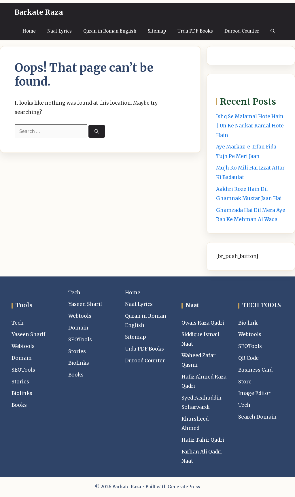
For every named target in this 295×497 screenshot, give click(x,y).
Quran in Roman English (109, 31)
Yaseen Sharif (29, 334)
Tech (18, 323)
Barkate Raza (38, 12)
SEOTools (23, 370)
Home (29, 31)
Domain (22, 358)
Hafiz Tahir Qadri (202, 440)
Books (19, 405)
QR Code (248, 358)
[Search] (96, 131)
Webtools (23, 346)
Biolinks (22, 393)
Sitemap (157, 31)
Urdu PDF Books (195, 31)
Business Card (255, 370)
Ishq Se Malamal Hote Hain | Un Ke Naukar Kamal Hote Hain (250, 125)
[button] (273, 31)
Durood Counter (241, 31)
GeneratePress (184, 487)
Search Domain (257, 417)
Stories (20, 382)
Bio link (248, 323)
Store (244, 382)
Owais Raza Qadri (202, 323)
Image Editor (254, 393)
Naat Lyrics (59, 31)
